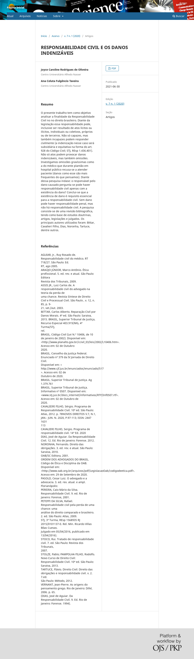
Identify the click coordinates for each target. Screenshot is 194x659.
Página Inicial (15, 7)
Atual (10, 16)
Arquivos (25, 16)
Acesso (183, 3)
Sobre (57, 16)
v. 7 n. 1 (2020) (72, 36)
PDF (113, 68)
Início (44, 36)
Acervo (55, 36)
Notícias (42, 16)
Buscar (179, 16)
